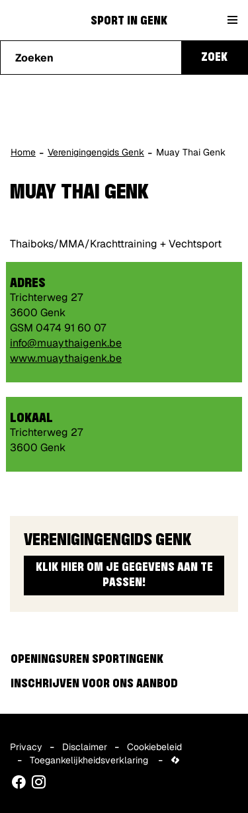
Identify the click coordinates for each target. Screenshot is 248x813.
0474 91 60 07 (71, 328)
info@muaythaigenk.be (66, 343)
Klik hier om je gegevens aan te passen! (124, 575)
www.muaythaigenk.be (66, 358)
